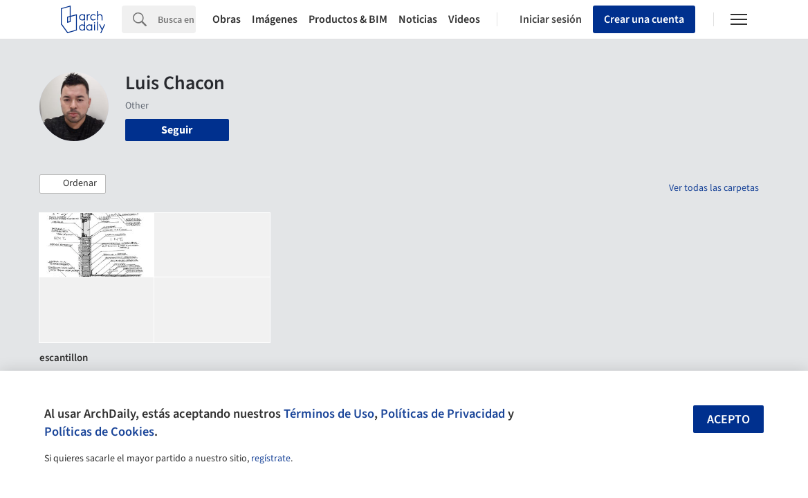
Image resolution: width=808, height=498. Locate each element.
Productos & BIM (348, 19)
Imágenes (274, 19)
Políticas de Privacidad (442, 414)
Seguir (176, 130)
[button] (72, 184)
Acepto (728, 419)
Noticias (417, 19)
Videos (464, 19)
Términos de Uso (329, 414)
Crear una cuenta (644, 19)
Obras (226, 19)
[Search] (177, 19)
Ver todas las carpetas (714, 188)
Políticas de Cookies (99, 432)
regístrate (271, 458)
